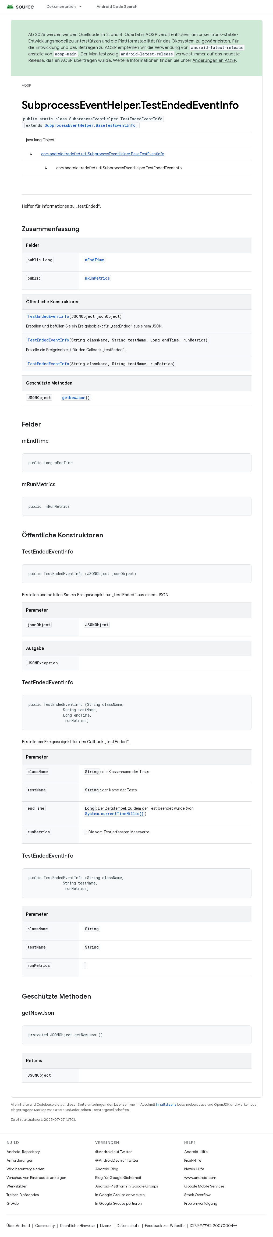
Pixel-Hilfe (192, 1160)
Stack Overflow (197, 1194)
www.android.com (200, 1177)
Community (45, 1226)
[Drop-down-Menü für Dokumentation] (83, 6)
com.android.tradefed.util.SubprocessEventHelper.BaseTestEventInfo (102, 153)
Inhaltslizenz (166, 1104)
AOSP (26, 85)
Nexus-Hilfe (194, 1168)
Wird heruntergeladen (25, 1168)
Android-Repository (23, 1151)
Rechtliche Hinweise (77, 1226)
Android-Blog (106, 1168)
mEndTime (94, 259)
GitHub (12, 1203)
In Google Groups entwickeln (120, 1194)
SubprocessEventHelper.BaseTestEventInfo (90, 125)
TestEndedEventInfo (48, 316)
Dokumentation (61, 6)
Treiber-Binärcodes (22, 1194)
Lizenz (105, 1226)
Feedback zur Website (165, 1226)
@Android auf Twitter (113, 1151)
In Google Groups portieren (118, 1203)
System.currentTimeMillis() (114, 813)
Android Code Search (117, 6)
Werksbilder (16, 1186)
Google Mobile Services (204, 1186)
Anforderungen (19, 1160)
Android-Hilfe (196, 1151)
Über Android (18, 1226)
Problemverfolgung (200, 1203)
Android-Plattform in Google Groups (126, 1186)
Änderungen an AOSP (214, 60)
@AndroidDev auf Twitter (117, 1160)
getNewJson (74, 397)
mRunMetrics (97, 278)
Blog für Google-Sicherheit (118, 1177)
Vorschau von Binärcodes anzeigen (36, 1177)
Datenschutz (128, 1226)
